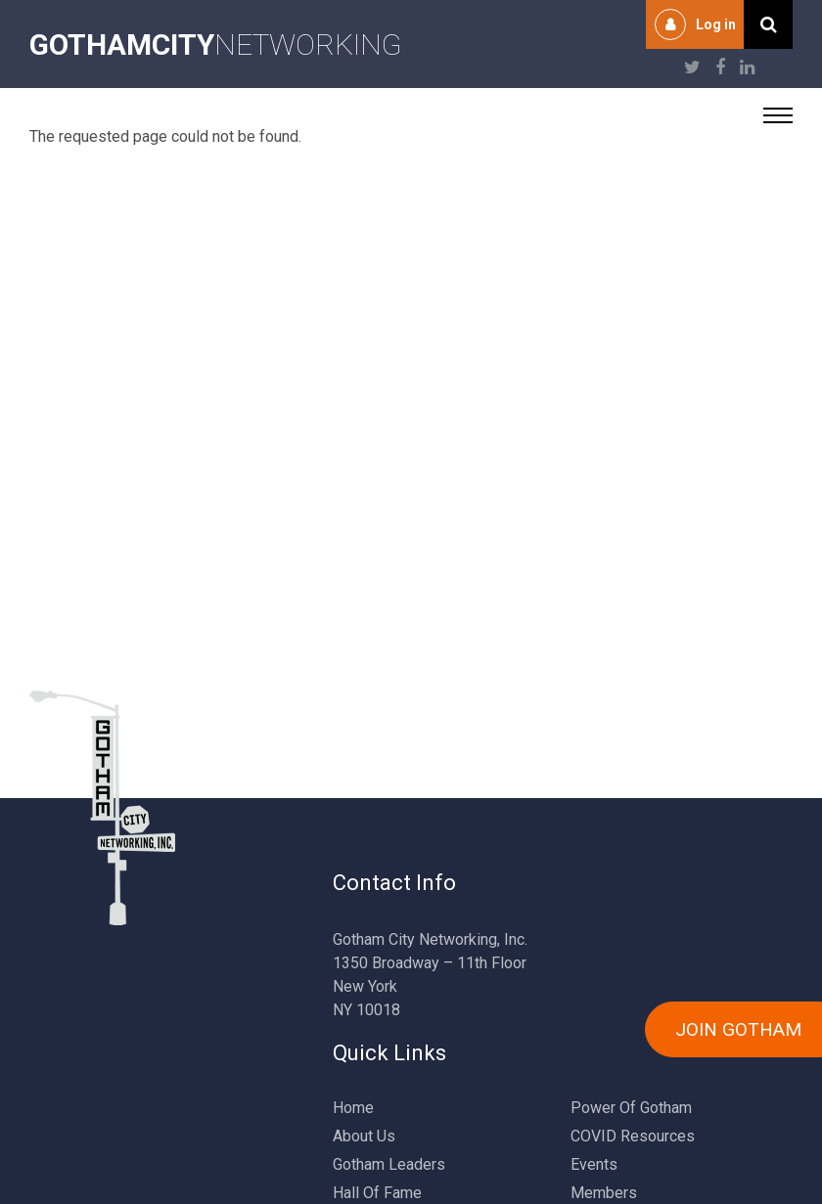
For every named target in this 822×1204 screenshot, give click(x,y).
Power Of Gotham (631, 1107)
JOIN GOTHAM (738, 1029)
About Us (364, 1136)
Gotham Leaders (389, 1164)
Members (604, 1192)
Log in (716, 24)
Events (594, 1164)
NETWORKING (215, 44)
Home (353, 1107)
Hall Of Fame (377, 1192)
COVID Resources (633, 1136)
